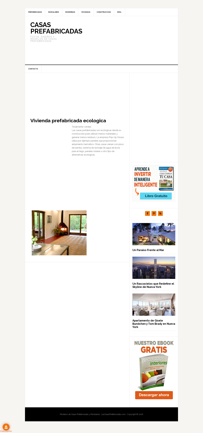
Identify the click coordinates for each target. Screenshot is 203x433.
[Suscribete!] (6, 427)
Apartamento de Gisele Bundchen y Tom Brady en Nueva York (153, 324)
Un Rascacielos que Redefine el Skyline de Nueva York (153, 285)
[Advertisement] (121, 40)
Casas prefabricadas (56, 28)
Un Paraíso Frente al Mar (148, 250)
